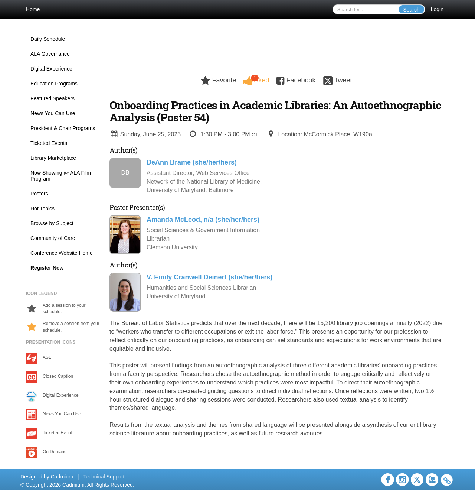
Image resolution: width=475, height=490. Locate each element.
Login (437, 9)
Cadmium (62, 477)
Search (411, 10)
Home (33, 9)
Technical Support (103, 477)
